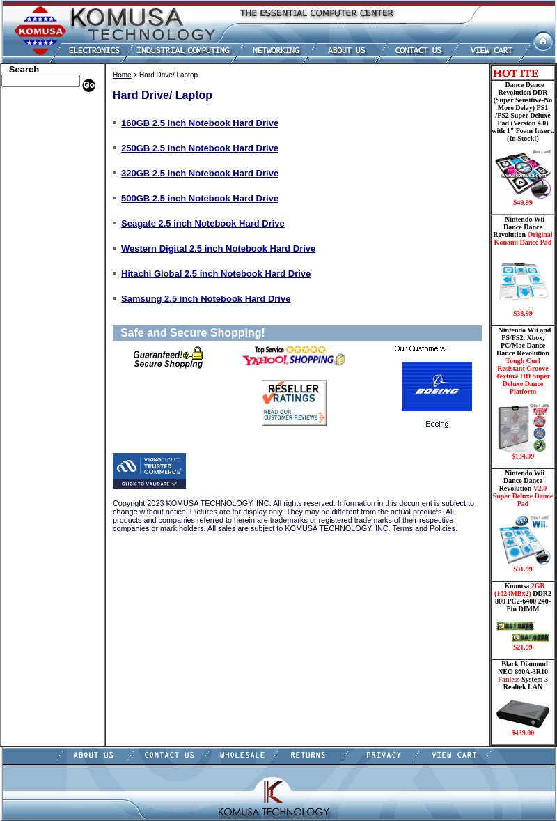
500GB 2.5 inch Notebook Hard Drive (199, 198)
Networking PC (33, 253)
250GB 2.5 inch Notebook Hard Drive (199, 148)
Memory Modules (36, 222)
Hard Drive (25, 169)
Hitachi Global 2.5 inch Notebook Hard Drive (216, 273)
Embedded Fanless (38, 201)
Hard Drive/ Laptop (41, 180)
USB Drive (24, 316)
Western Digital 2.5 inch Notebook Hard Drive (218, 248)
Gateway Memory (37, 326)
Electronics (25, 190)
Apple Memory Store (42, 107)
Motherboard (29, 242)
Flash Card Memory (41, 211)
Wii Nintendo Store (39, 284)
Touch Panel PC (33, 263)
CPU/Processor (32, 148)
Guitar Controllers (38, 337)
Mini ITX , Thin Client (45, 232)
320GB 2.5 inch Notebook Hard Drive (199, 173)
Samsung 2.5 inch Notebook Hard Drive (205, 298)
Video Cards (27, 274)
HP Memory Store (37, 127)
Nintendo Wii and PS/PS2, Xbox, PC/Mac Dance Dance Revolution (523, 393)
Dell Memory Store (39, 117)
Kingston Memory (37, 138)
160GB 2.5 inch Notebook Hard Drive (199, 123)
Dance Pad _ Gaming (42, 159)
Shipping (21, 295)
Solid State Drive (35, 305)
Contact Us (25, 357)
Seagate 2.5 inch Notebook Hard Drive (203, 223)
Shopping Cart (31, 347)
